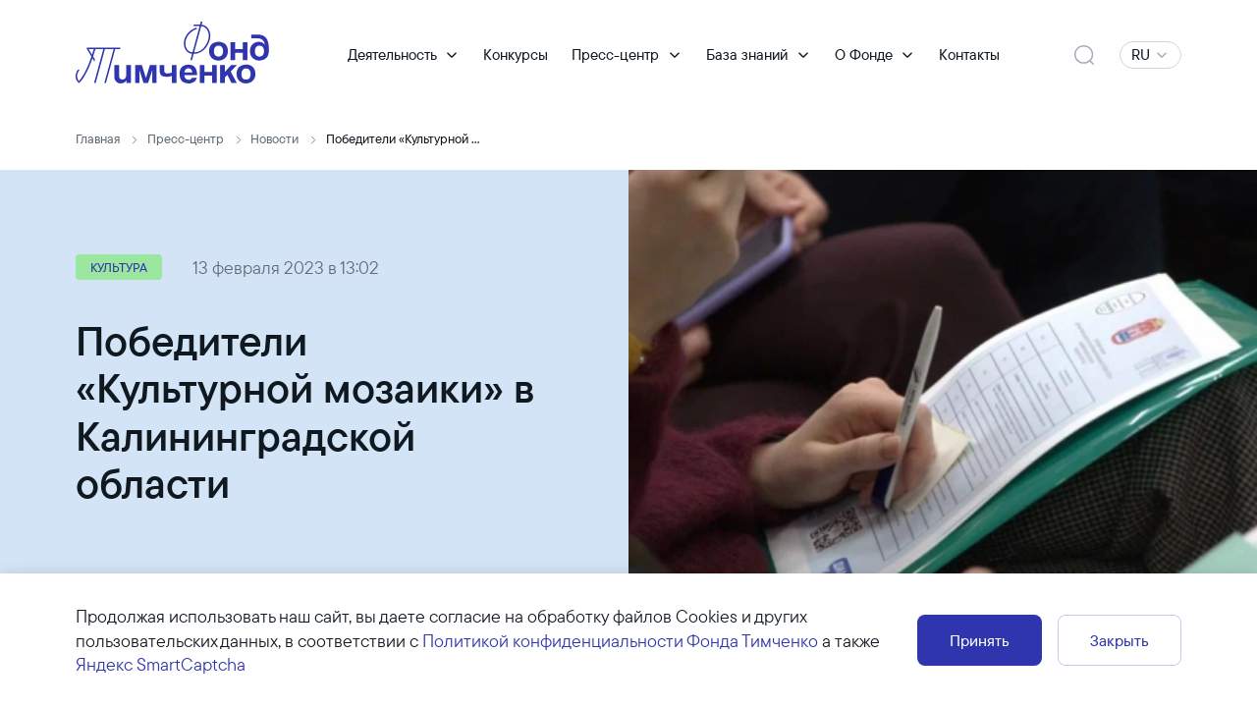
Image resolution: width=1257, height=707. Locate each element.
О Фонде (864, 54)
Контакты (969, 54)
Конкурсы (515, 54)
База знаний (747, 54)
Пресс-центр (615, 54)
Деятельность (392, 54)
